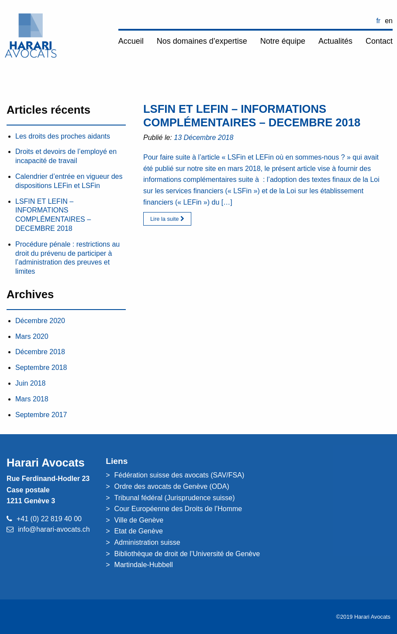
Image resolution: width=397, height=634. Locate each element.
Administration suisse (147, 542)
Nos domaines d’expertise (202, 41)
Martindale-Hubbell (143, 564)
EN (389, 20)
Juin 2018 (30, 383)
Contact (379, 41)
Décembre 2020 (40, 320)
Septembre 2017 (41, 414)
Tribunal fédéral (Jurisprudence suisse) (174, 498)
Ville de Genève (139, 520)
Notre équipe (282, 41)
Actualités (335, 41)
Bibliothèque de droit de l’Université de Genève (187, 553)
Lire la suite (167, 219)
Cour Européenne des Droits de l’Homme (178, 508)
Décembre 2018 (40, 351)
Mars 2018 (31, 399)
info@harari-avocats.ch (54, 529)
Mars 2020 (31, 336)
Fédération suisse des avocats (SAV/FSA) (179, 475)
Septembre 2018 (41, 367)
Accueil (131, 41)
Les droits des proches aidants (62, 136)
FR (378, 20)
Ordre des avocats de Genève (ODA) (171, 486)
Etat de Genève (138, 531)
